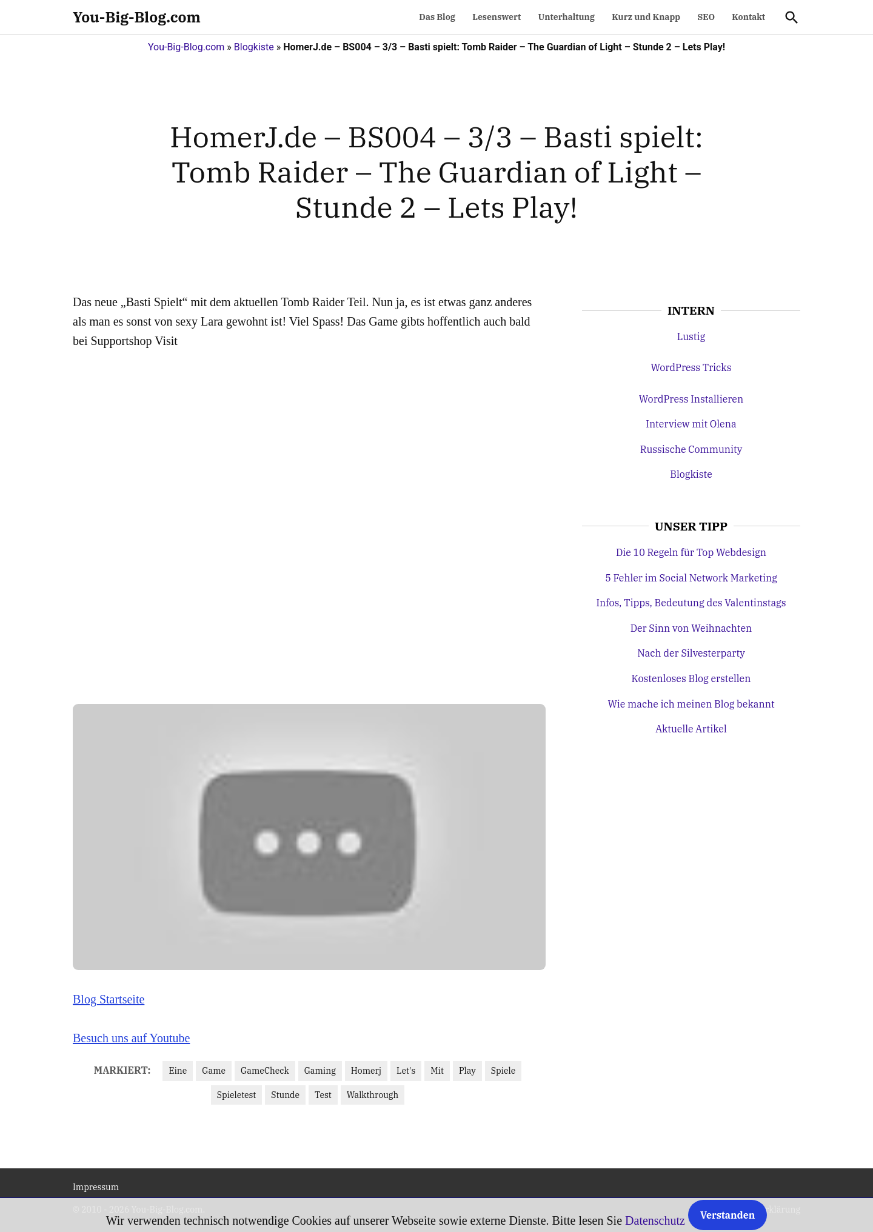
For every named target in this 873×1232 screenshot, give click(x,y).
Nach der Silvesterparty (691, 653)
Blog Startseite (108, 999)
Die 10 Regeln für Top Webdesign (691, 552)
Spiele (503, 1070)
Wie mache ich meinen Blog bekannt (690, 704)
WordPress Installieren (691, 399)
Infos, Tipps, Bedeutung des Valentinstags (691, 603)
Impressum (96, 1187)
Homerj (366, 1070)
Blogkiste (254, 47)
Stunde (285, 1095)
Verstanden (727, 1215)
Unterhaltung (566, 17)
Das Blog (437, 17)
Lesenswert (496, 17)
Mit (437, 1070)
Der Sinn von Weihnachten (691, 628)
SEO (706, 17)
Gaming (320, 1070)
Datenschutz (655, 1220)
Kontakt (748, 17)
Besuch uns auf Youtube (131, 1038)
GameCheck (265, 1070)
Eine (178, 1070)
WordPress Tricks (691, 367)
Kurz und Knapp (646, 17)
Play (467, 1070)
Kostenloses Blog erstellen (691, 678)
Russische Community (691, 449)
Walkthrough (372, 1095)
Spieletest (236, 1095)
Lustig (691, 336)
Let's (405, 1070)
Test (323, 1095)
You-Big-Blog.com (137, 17)
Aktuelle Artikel (690, 729)
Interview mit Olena (691, 424)
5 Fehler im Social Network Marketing (691, 578)
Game (214, 1070)
